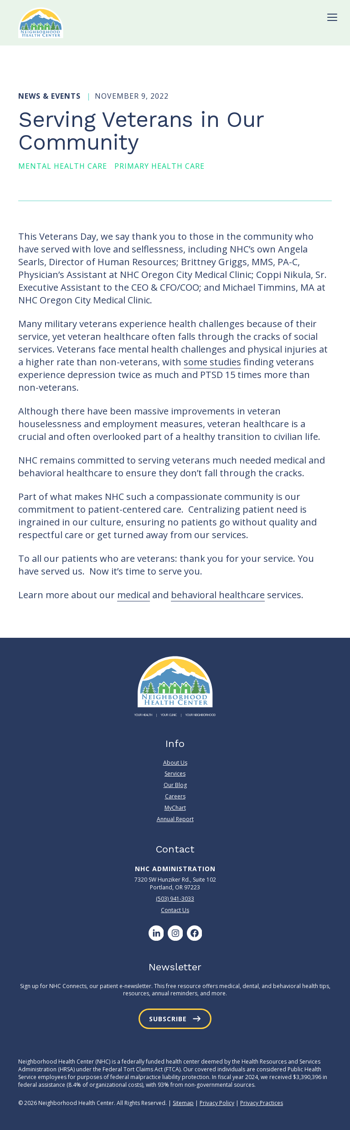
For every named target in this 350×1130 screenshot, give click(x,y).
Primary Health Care (159, 166)
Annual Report (175, 819)
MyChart (175, 808)
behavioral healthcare (218, 595)
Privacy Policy (217, 1103)
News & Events (50, 96)
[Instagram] (175, 933)
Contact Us (175, 910)
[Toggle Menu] (332, 17)
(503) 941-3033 (175, 899)
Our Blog (175, 785)
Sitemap (183, 1103)
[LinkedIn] (156, 933)
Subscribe (168, 1018)
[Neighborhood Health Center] (40, 22)
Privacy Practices (261, 1103)
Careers (175, 796)
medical (133, 595)
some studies (212, 362)
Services (175, 773)
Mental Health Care (62, 166)
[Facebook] (194, 933)
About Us (175, 763)
